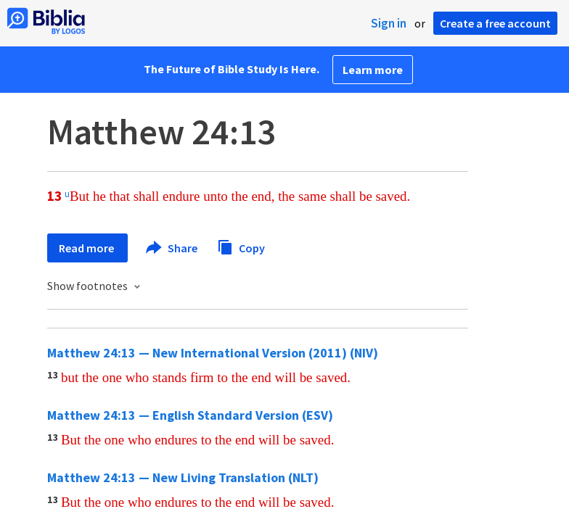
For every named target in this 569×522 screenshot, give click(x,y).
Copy (241, 246)
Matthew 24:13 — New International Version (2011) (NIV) (212, 352)
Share (172, 248)
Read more (87, 248)
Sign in (388, 23)
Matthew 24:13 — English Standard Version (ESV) (190, 415)
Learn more (373, 69)
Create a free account (495, 23)
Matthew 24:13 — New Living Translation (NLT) (183, 477)
